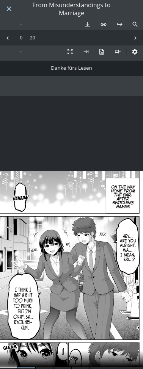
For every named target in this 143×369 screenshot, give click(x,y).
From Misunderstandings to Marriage (72, 9)
